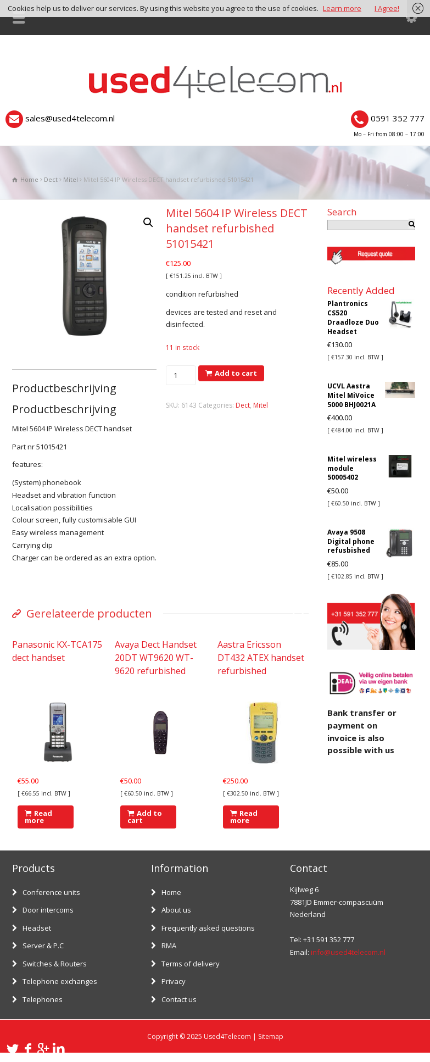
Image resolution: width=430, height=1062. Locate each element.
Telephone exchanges (60, 981)
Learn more (342, 8)
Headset (37, 928)
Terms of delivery (190, 964)
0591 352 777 (398, 118)
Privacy (173, 981)
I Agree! (387, 8)
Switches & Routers (55, 964)
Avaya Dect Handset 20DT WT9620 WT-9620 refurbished (156, 657)
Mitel (70, 179)
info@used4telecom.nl (348, 952)
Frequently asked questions (208, 928)
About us (176, 910)
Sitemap (270, 1036)
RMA (168, 945)
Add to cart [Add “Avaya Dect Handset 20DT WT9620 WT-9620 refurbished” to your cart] (144, 816)
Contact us (179, 999)
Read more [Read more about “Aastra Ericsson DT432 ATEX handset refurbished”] (244, 816)
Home (171, 892)
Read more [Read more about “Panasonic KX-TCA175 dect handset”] (38, 816)
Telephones (43, 999)
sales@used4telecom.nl (70, 118)
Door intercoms (48, 910)
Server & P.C (43, 945)
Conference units (51, 892)
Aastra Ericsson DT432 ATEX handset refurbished (260, 657)
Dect (51, 179)
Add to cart (236, 373)
